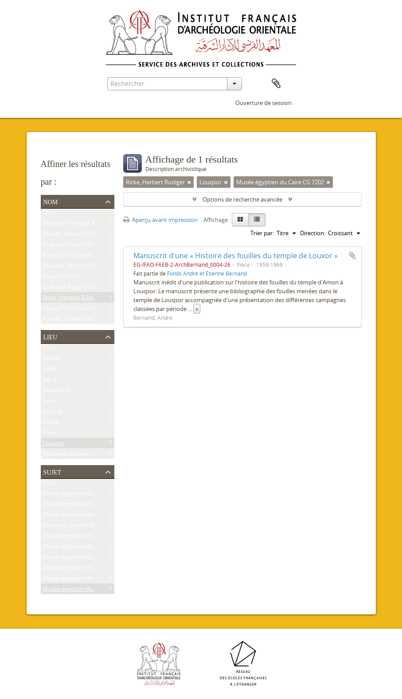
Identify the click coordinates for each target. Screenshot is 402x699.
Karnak (52, 360)
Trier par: (262, 233)
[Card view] (240, 219)
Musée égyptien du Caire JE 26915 (86, 548)
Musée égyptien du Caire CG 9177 (86, 569)
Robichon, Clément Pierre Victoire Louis (94, 256)
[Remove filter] (189, 182)
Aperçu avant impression (160, 220)
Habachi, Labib (62, 278)
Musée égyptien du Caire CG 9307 (86, 537)
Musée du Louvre (66, 455)
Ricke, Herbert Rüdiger (72, 299)
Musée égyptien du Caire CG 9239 (86, 495)
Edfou (50, 370)
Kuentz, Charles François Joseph (84, 320)
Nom (50, 201)
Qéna (50, 381)
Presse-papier (276, 84)
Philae (51, 423)
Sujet (52, 471)
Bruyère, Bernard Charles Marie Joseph (93, 267)
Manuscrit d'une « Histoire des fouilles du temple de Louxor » (235, 255)
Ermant (52, 413)
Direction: (312, 233)
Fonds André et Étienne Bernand (207, 273)
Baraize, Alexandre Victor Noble (84, 235)
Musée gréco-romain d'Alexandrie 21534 (95, 516)
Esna (49, 402)
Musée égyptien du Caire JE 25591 (86, 559)
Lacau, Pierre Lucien (69, 310)
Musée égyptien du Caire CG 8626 (86, 505)
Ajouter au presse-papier (352, 255)
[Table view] (256, 219)
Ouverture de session (263, 103)
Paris (49, 434)
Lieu (50, 336)
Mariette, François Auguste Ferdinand (92, 225)
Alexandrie (56, 392)
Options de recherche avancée (242, 199)
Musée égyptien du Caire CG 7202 (86, 590)
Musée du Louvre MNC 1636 (80, 527)
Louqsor (54, 445)
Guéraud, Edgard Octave (75, 288)
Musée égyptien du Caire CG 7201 (86, 580)
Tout (49, 214)
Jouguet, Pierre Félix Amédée (80, 246)
